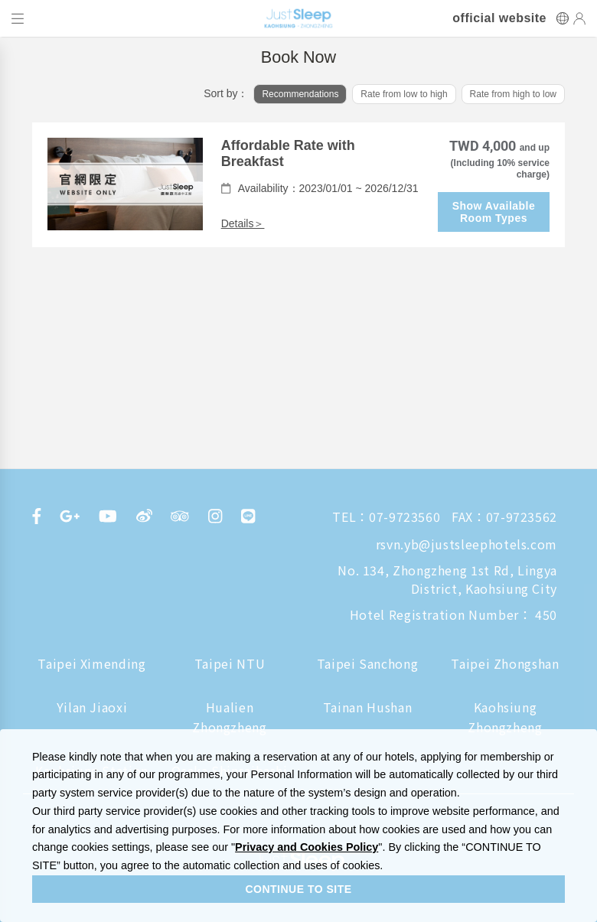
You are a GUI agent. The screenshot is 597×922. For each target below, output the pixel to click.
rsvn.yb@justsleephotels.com (466, 544)
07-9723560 (404, 516)
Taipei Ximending (91, 663)
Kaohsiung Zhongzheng (505, 717)
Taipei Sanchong (368, 663)
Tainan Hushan (367, 707)
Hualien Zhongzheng (229, 717)
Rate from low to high (403, 94)
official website (499, 18)
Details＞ (243, 223)
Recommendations (300, 94)
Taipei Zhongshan (505, 663)
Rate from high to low (513, 94)
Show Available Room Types (494, 212)
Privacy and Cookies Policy (306, 847)
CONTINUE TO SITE (298, 889)
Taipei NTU (229, 663)
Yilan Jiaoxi (92, 707)
